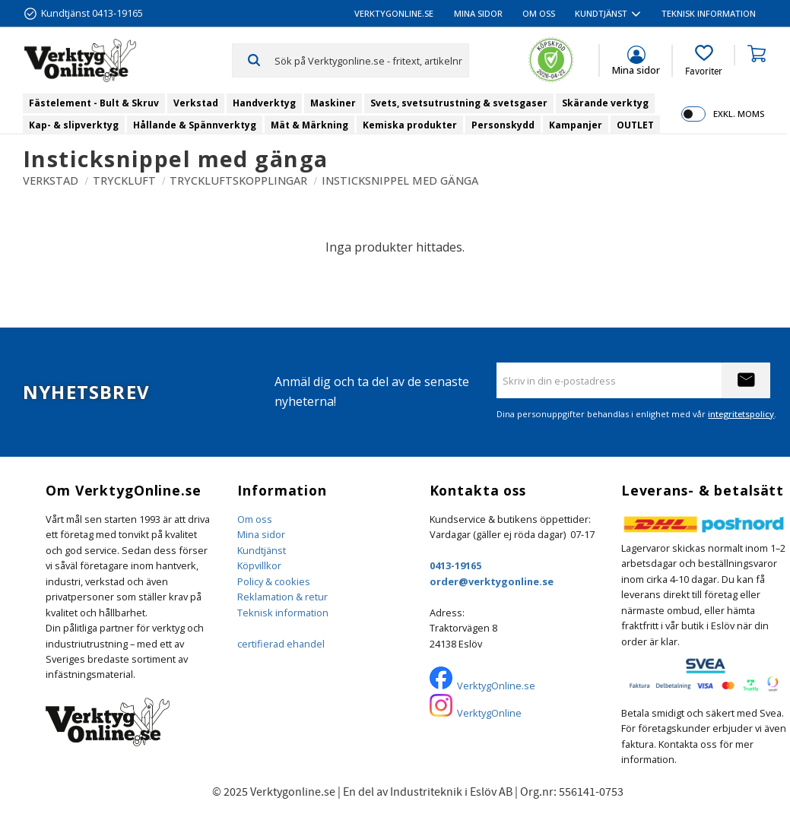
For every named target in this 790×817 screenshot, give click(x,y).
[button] (703, 61)
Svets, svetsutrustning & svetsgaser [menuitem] (458, 103)
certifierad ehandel (281, 644)
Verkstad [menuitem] (195, 103)
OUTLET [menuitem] (635, 125)
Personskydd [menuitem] (503, 125)
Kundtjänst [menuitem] (601, 13)
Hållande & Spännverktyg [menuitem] (194, 125)
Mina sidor (261, 534)
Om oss (254, 519)
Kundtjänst (261, 550)
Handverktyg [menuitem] (264, 103)
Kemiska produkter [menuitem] (410, 125)
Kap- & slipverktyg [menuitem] (74, 125)
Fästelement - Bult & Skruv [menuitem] (94, 103)
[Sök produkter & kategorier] (371, 60)
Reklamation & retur (282, 596)
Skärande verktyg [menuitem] (605, 103)
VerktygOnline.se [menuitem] (393, 13)
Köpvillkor (259, 565)
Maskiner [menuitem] (333, 103)
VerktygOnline (489, 713)
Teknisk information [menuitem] (709, 13)
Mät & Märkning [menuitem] (309, 125)
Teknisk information (282, 612)
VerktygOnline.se (496, 685)
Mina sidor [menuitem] (478, 13)
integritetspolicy (741, 414)
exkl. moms (738, 113)
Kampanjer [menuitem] (575, 125)
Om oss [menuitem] (538, 13)
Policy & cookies (273, 581)
